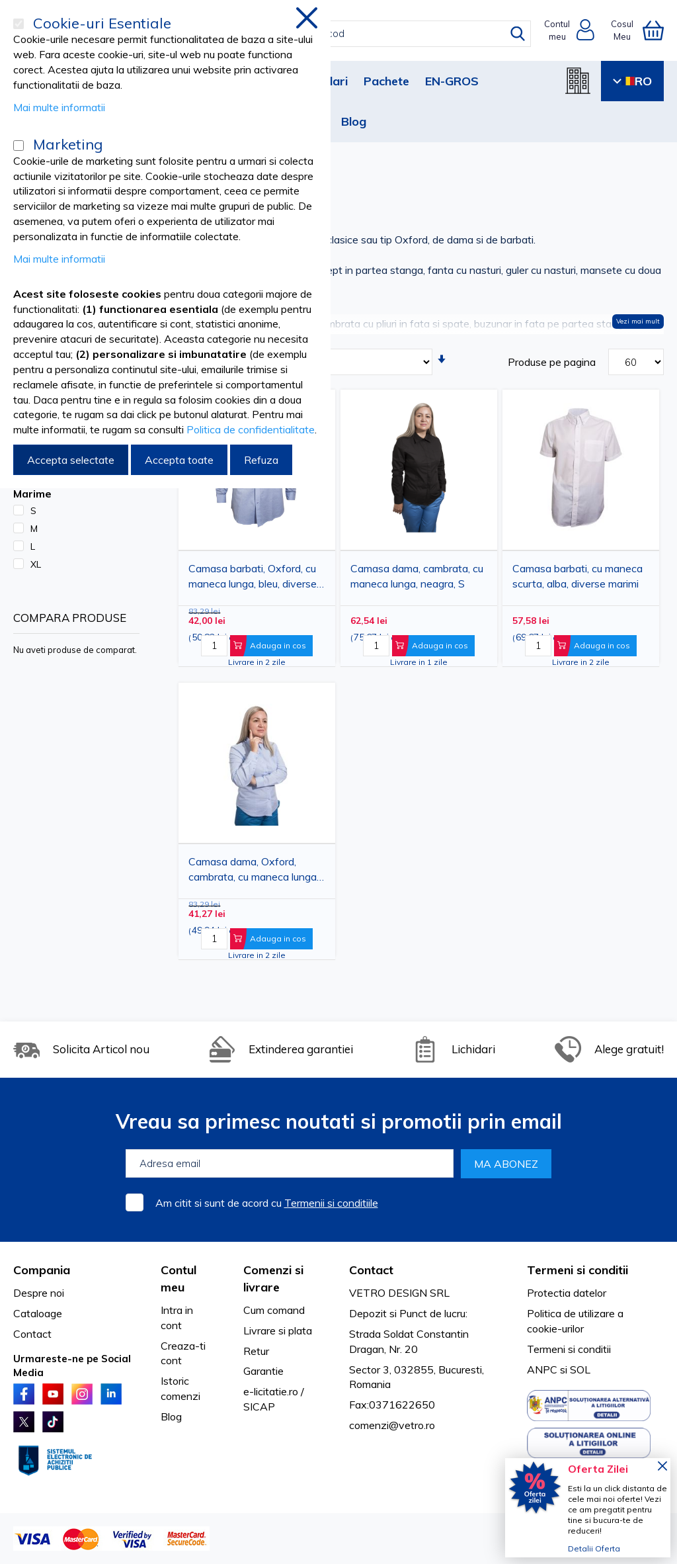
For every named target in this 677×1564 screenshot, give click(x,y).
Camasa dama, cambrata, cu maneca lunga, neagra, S (416, 576)
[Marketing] (18, 145)
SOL (580, 1369)
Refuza (261, 459)
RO (632, 81)
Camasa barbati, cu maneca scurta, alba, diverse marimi (577, 576)
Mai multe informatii (59, 107)
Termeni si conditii (569, 1349)
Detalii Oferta (594, 1548)
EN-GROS (452, 81)
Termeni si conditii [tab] (577, 1270)
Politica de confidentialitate (250, 429)
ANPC (542, 1369)
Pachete (386, 81)
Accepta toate (179, 459)
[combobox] (350, 34)
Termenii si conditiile (331, 1202)
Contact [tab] (371, 1270)
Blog (353, 121)
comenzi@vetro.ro (392, 1425)
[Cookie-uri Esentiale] (18, 24)
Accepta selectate (70, 459)
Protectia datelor (566, 1292)
